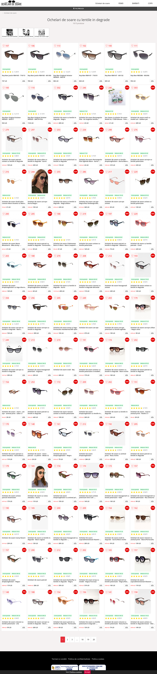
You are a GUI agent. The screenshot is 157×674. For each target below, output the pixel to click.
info (23, 81)
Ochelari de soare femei (26, 33)
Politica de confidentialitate (79, 659)
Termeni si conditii (59, 659)
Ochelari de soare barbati (9, 33)
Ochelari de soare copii (42, 33)
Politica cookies (98, 659)
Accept (87, 672)
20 (94, 639)
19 (88, 639)
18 (82, 639)
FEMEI (121, 3)
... (77, 639)
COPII (150, 3)
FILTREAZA (78, 8)
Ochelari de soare (102, 3)
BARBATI (135, 3)
